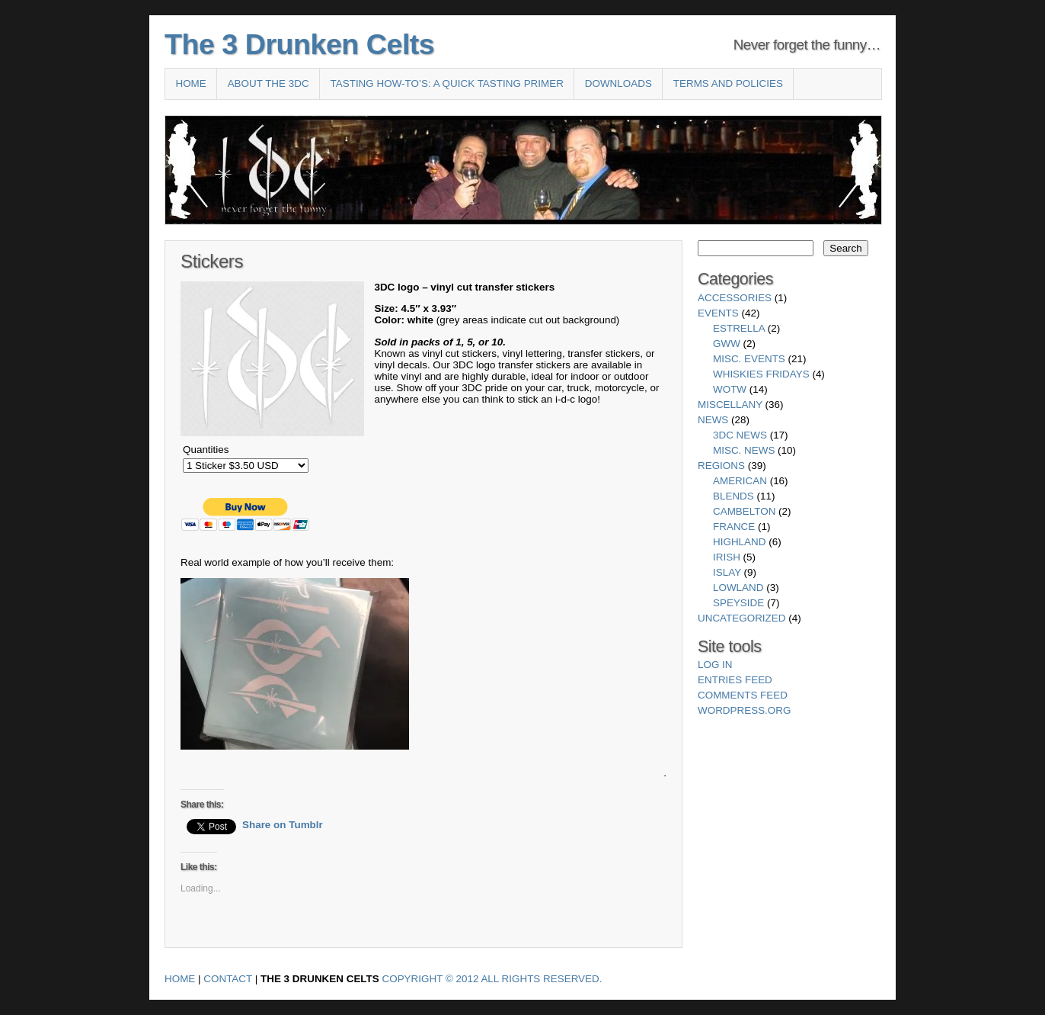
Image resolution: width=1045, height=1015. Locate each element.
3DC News (740, 435)
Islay (727, 572)
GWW (726, 343)
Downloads (618, 83)
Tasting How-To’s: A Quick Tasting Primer (447, 83)
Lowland (738, 587)
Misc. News (744, 450)
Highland (739, 542)
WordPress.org (744, 710)
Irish (726, 557)
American (740, 481)
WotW (729, 389)
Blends (733, 496)
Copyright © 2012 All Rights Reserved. (492, 978)
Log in (715, 664)
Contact (227, 978)
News (713, 420)
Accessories (735, 298)
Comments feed (743, 695)
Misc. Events (749, 359)
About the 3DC (268, 83)
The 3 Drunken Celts (299, 44)
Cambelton (744, 511)
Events (718, 313)
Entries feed (735, 680)
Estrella (739, 328)
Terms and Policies (728, 83)
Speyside (738, 603)
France (734, 526)
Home (190, 83)
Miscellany (730, 404)
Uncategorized (741, 618)
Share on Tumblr (282, 824)
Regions (721, 465)
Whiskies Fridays (761, 374)
